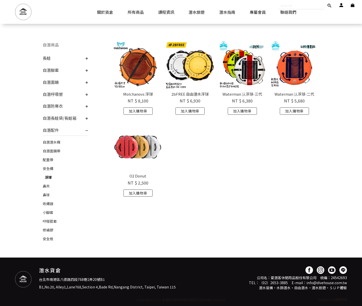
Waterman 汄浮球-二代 (294, 94)
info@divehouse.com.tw (326, 282)
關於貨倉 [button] (105, 12)
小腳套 (48, 212)
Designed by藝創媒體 (332, 299)
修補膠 (48, 229)
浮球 (48, 177)
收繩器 (48, 203)
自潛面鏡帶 (51, 150)
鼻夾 (46, 186)
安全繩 (48, 168)
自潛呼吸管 (53, 94)
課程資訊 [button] (166, 12)
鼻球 (46, 194)
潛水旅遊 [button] (197, 12)
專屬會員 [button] (258, 12)
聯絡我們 (288, 12)
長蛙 (47, 58)
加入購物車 (138, 110)
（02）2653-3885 (273, 282)
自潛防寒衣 (53, 106)
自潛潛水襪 (51, 142)
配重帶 (48, 159)
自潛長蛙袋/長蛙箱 (59, 118)
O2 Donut (137, 175)
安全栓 (48, 238)
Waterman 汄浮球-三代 (242, 94)
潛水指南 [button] (227, 12)
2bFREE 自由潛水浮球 (190, 94)
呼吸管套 (50, 221)
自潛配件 (51, 130)
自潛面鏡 (51, 82)
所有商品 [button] (136, 12)
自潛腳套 (51, 70)
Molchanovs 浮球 (138, 94)
